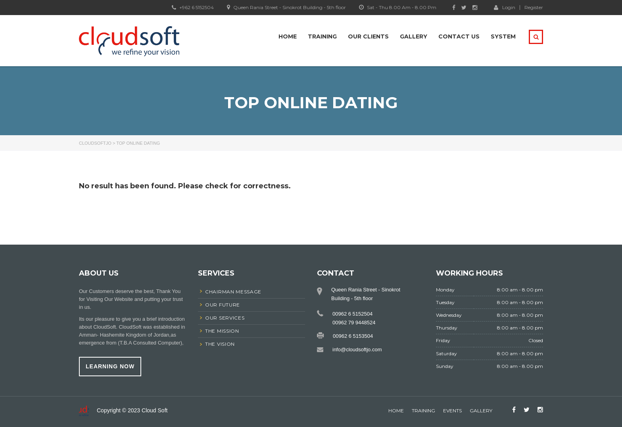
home (396, 411)
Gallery (413, 36)
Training (322, 36)
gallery (481, 411)
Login (504, 7)
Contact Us (459, 36)
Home (287, 36)
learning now (110, 366)
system (503, 36)
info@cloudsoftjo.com (357, 349)
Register (533, 7)
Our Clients (368, 36)
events (452, 411)
